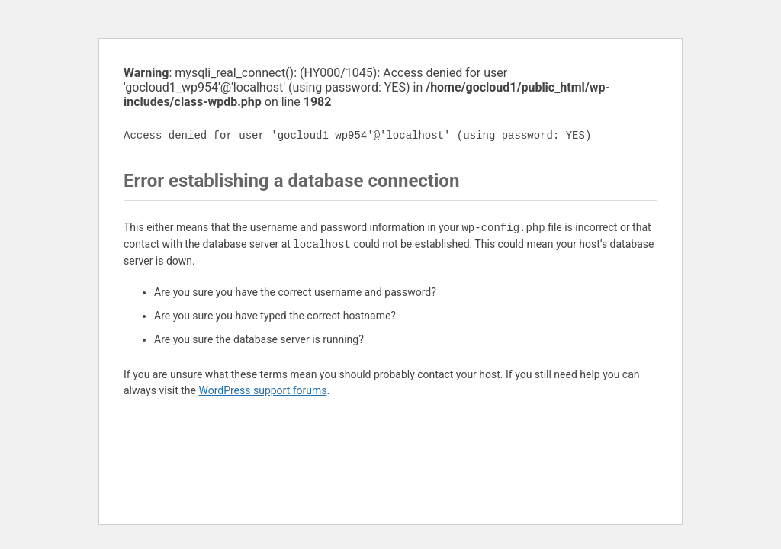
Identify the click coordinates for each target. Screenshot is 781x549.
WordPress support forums (262, 390)
